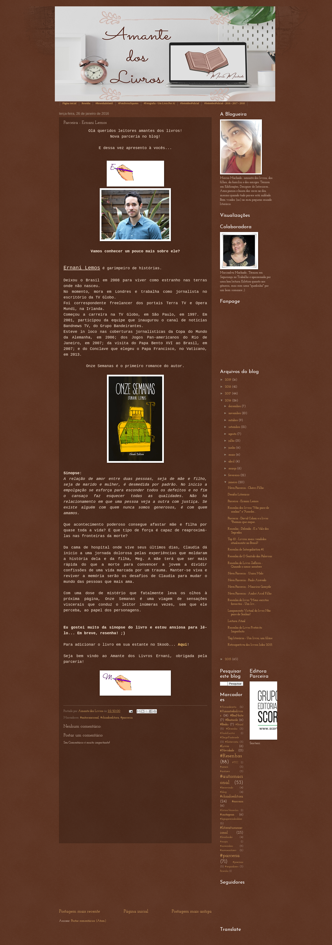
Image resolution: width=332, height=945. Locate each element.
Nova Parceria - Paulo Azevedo (247, 580)
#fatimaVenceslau (229, 810)
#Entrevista (231, 742)
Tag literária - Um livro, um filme (250, 638)
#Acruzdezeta (228, 707)
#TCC (235, 762)
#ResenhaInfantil (104, 103)
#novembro (226, 846)
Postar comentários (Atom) (88, 921)
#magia (224, 841)
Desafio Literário (238, 494)
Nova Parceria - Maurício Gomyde (249, 587)
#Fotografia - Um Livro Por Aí (159, 103)
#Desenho (231, 728)
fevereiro (234, 475)
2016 (228, 400)
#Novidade (227, 750)
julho (231, 440)
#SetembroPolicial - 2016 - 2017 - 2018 (224, 103)
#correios (237, 801)
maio (232, 454)
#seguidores (231, 866)
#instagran (227, 814)
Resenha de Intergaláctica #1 (246, 549)
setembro (234, 427)
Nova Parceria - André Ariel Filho (249, 593)
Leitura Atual (236, 621)
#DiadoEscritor (227, 733)
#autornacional (89, 717)
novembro (235, 413)
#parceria (126, 717)
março (232, 468)
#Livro (224, 746)
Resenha (86, 103)
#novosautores (228, 850)
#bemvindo (226, 787)
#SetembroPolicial (189, 103)
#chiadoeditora (109, 717)
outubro (233, 420)
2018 (228, 386)
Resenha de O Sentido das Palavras (250, 556)
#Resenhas (231, 755)
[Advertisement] (135, 875)
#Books (224, 724)
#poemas (238, 862)
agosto (232, 434)
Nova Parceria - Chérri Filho (246, 488)
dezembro (235, 406)
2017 (228, 393)
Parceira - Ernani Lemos (243, 501)
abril (231, 461)
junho (232, 447)
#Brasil (239, 724)
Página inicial (69, 103)
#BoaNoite (236, 715)
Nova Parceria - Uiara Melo (245, 573)
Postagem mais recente (79, 911)
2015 (228, 659)
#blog (223, 792)
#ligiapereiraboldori (231, 819)
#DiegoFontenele (229, 737)
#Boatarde (231, 720)
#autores (225, 771)
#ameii (224, 766)
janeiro (233, 482)
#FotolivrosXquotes (128, 103)
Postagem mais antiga (192, 911)
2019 (228, 379)
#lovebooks (226, 837)
